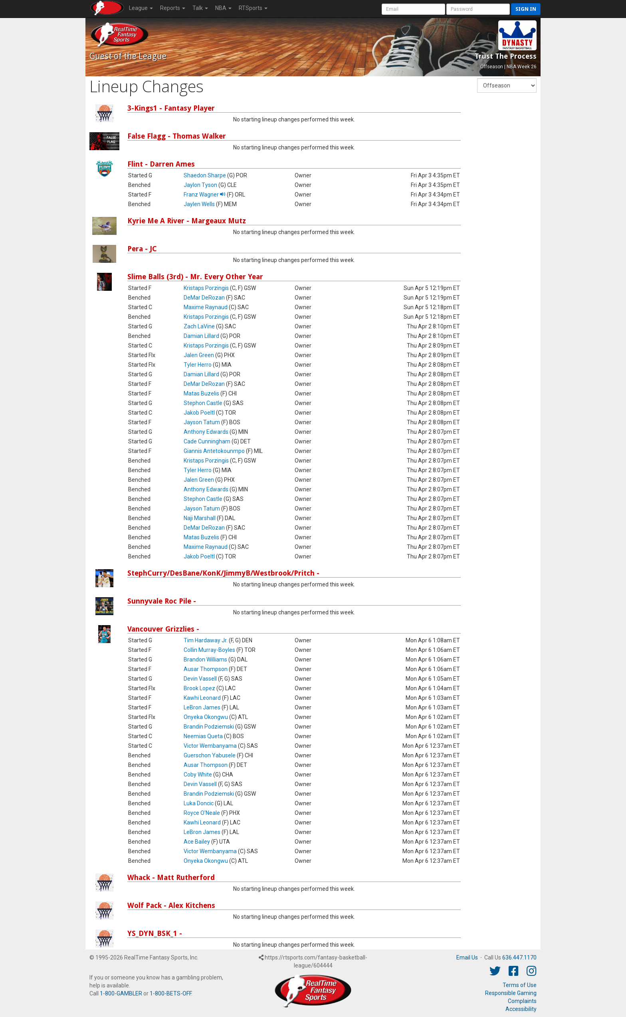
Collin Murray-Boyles (209, 650)
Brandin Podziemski (209, 726)
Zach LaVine (199, 326)
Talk (200, 8)
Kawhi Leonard (202, 698)
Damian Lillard (201, 336)
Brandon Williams (205, 659)
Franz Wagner (205, 194)
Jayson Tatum (202, 422)
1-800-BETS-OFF (170, 993)
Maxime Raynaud (206, 307)
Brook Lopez (199, 688)
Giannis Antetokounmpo (214, 451)
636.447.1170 (519, 957)
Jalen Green (199, 355)
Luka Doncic (199, 803)
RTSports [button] (253, 8)
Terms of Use (520, 985)
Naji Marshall (200, 518)
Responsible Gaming (511, 993)
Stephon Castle (203, 403)
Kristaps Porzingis (206, 288)
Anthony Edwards (206, 432)
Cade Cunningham (207, 441)
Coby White (198, 774)
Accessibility (521, 1009)
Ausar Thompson (206, 669)
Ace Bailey (197, 841)
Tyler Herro (198, 365)
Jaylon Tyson (200, 185)
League (141, 8)
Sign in (525, 9)
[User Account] (413, 9)
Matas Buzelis (201, 393)
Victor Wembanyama (210, 746)
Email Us (467, 957)
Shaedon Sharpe (205, 175)
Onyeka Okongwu (206, 717)
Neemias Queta (203, 736)
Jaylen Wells (199, 204)
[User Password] (478, 9)
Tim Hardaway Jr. (206, 640)
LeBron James (202, 707)
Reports (172, 8)
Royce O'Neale (202, 813)
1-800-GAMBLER (121, 993)
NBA (223, 8)
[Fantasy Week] (507, 85)
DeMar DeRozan (204, 297)
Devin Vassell (200, 678)
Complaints (522, 1001)
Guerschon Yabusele (210, 755)
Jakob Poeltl (199, 412)
